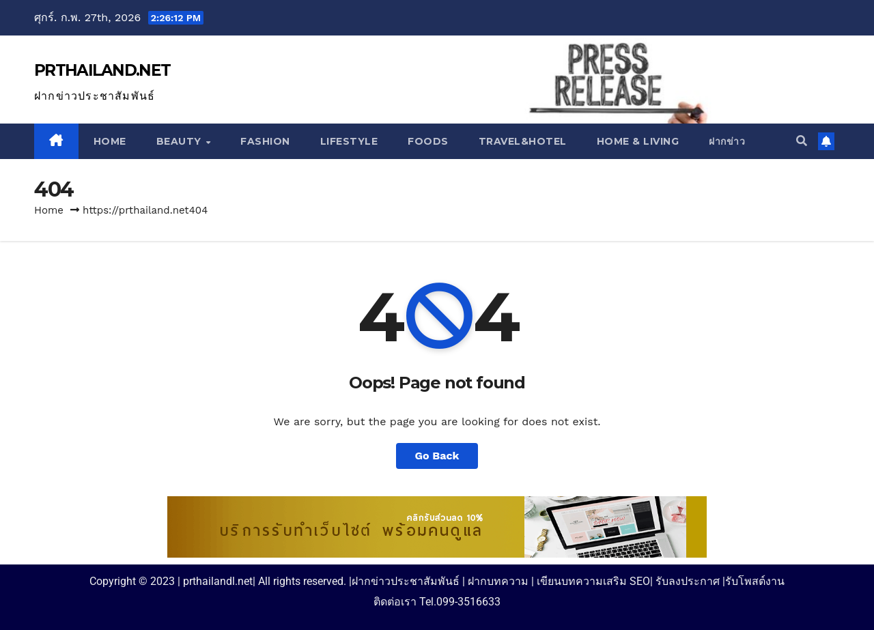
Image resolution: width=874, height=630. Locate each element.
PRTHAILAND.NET (102, 70)
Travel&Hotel (523, 141)
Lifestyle (349, 141)
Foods (428, 141)
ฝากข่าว (727, 141)
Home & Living (638, 141)
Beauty (180, 141)
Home (110, 141)
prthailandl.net (218, 581)
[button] (801, 140)
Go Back (437, 455)
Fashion (265, 141)
